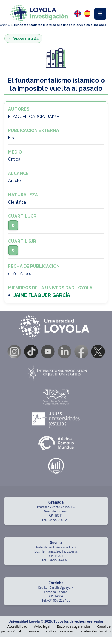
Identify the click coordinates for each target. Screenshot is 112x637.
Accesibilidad (17, 626)
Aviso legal (42, 626)
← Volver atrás (23, 38)
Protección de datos (96, 631)
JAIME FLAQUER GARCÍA (41, 295)
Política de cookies (60, 631)
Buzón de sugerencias (73, 626)
